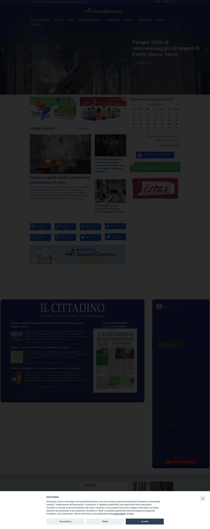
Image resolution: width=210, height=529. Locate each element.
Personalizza (65, 521)
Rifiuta (105, 521)
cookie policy (118, 514)
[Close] (202, 498)
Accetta (144, 521)
